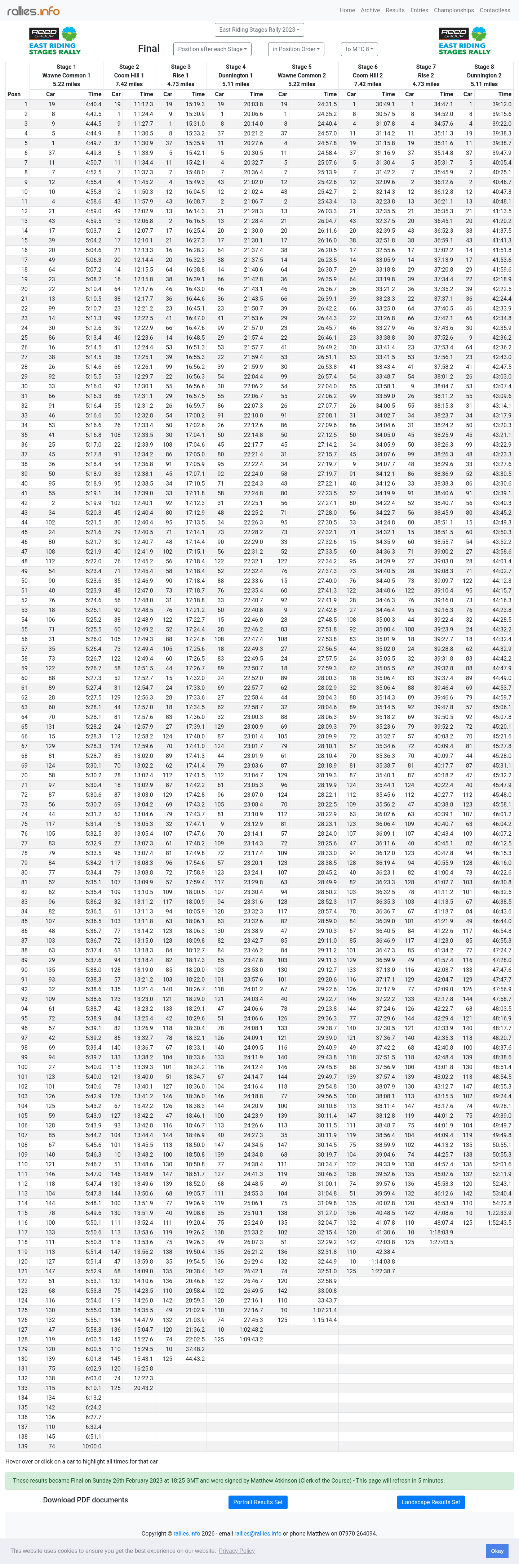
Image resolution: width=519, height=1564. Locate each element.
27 (469, 551)
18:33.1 (195, 1047)
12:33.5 (143, 435)
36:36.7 (385, 911)
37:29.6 (385, 1018)
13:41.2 (143, 1096)
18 (52, 610)
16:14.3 (195, 211)
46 (169, 289)
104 (167, 1057)
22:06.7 (253, 396)
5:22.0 (93, 561)
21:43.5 (253, 298)
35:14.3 (385, 697)
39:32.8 (443, 668)
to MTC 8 (357, 49)
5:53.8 (93, 1290)
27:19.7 (327, 464)
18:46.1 (195, 1115)
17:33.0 (195, 687)
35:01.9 (385, 639)
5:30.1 (93, 765)
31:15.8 (385, 143)
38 (469, 230)
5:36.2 (93, 901)
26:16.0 (327, 240)
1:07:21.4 (325, 1310)
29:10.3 (327, 931)
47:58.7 (501, 999)
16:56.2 (195, 366)
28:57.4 (327, 911)
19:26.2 (195, 1232)
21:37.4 (253, 250)
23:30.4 (253, 892)
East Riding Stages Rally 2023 (257, 29)
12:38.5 (143, 483)
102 (116, 503)
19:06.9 (195, 1203)
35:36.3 (385, 755)
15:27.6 (143, 1339)
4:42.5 (93, 114)
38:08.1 (385, 1096)
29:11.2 (327, 950)
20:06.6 (253, 114)
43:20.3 (501, 425)
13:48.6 (143, 1164)
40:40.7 (443, 824)
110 (468, 1203)
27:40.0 (327, 580)
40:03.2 (443, 736)
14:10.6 (143, 1281)
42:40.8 (443, 1047)
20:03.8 (253, 104)
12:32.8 (143, 415)
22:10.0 (253, 415)
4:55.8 (93, 191)
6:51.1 (93, 1436)
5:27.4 (93, 687)
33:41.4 (385, 347)
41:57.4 (443, 960)
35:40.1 (385, 775)
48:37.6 (501, 1047)
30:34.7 (327, 1164)
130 (219, 931)
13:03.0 (143, 794)
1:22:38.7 (383, 1271)
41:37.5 (501, 230)
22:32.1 (253, 561)
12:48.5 (143, 610)
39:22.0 (501, 123)
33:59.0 (385, 396)
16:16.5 (195, 221)
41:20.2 (501, 221)
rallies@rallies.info (258, 1533)
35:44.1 (385, 785)
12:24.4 (143, 347)
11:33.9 (143, 152)
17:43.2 (195, 804)
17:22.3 (143, 1378)
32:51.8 (385, 240)
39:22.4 (443, 619)
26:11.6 (327, 230)
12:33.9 (143, 444)
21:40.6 (253, 269)
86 (52, 337)
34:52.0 (443, 114)
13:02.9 (143, 785)
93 (52, 979)
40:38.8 (443, 804)
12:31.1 (143, 396)
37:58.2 (443, 366)
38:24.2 (443, 425)
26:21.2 (253, 1251)
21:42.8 (253, 279)
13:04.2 (143, 804)
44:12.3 (501, 580)
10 (52, 191)
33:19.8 (385, 279)
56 (284, 503)
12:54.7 (143, 687)
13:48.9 (143, 1174)
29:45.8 (327, 1067)
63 (353, 814)
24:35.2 (327, 114)
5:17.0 (93, 444)
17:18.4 (195, 561)
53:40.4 (501, 1193)
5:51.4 (93, 1251)
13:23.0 (143, 999)
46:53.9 (443, 1203)
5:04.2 (93, 240)
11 (353, 133)
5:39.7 (93, 1057)
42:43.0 (501, 357)
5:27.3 (93, 678)
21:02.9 (195, 1310)
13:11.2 (143, 901)
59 (52, 1115)
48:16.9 (501, 1018)
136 (468, 1164)
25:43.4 (327, 201)
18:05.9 (195, 911)
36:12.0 (385, 853)
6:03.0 (93, 1378)
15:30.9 (195, 114)
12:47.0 (143, 590)
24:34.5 (253, 1144)
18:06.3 (195, 931)
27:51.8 (327, 629)
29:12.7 (327, 969)
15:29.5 (143, 1349)
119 (409, 1115)
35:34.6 (385, 746)
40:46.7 (501, 182)
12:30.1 (143, 386)
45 (411, 435)
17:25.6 (195, 648)
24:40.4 (327, 123)
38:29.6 (443, 464)
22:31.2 (253, 551)
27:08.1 (327, 415)
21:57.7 (253, 347)
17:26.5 (195, 658)
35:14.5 (385, 707)
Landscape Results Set (431, 1502)
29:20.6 (327, 979)
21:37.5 (253, 259)
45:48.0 (501, 794)
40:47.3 (501, 191)
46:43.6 (501, 911)
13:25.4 (143, 1018)
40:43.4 (443, 833)
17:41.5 (195, 775)
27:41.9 (327, 600)
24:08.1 (253, 1028)
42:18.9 (501, 279)
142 (468, 1193)
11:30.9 (143, 143)
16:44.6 (195, 298)
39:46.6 (443, 697)
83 (284, 629)
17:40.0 (195, 736)
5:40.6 (93, 1086)
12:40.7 (143, 542)
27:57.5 (327, 658)
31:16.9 (385, 152)
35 (117, 580)
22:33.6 (253, 580)
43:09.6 (501, 396)
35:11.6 (443, 143)
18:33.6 (195, 1057)
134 (116, 1320)
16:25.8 (143, 1368)
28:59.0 (327, 921)
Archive (370, 10)
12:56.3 (143, 697)
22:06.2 (253, 386)
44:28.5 (501, 619)
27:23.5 (327, 493)
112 (50, 561)
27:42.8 (327, 610)
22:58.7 (253, 707)
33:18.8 (385, 269)
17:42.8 (195, 794)
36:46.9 (385, 940)
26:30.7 (327, 269)
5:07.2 (93, 269)
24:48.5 (253, 1183)
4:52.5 (93, 172)
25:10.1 (253, 1213)
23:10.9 (253, 814)
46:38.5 (501, 901)
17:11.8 (195, 493)
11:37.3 (143, 172)
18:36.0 (195, 1086)
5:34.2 (93, 862)
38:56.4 (385, 1135)
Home (347, 10)
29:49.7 (327, 1076)
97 (52, 785)
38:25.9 (443, 435)
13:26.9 (143, 1028)
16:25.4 (195, 230)
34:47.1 (443, 104)
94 (353, 853)
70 (52, 717)
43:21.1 (501, 435)
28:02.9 (327, 687)
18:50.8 (195, 1154)
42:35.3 (443, 1038)
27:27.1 (327, 503)
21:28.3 (253, 211)
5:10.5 (93, 298)
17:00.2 (195, 415)
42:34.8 (501, 318)
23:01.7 (253, 746)
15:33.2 (195, 133)
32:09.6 (385, 182)
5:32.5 (93, 833)
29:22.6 (327, 989)
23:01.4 (253, 736)
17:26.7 (195, 668)
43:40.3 (501, 503)
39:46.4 (443, 687)
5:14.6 (93, 366)
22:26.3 (253, 522)
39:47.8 (443, 707)
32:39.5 (385, 230)
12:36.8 (143, 464)
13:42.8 (143, 1125)
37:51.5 (385, 1057)
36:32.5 (385, 892)
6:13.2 (93, 1397)
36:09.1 (385, 833)
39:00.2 (443, 551)
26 (52, 366)
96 (284, 785)
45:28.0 (501, 755)
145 (116, 1358)
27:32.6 (327, 542)
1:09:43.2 (251, 1339)
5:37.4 (93, 950)
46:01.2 (501, 814)
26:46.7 (253, 1281)
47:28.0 (501, 960)
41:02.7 (443, 882)
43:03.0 (501, 376)
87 (220, 736)
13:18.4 (143, 960)
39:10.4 (443, 590)
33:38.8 (385, 337)
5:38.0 (93, 969)
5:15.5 (93, 376)
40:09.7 (443, 755)
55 (169, 386)
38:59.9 (385, 1144)
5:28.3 (93, 736)
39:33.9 (385, 1164)
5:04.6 (93, 250)
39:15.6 (501, 114)
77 (52, 872)
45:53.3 (443, 1183)
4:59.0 (93, 211)
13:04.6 (143, 814)
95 (220, 464)
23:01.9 (253, 755)
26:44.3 (327, 318)
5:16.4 (93, 405)
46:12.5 (501, 843)
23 (52, 279)
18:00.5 (195, 892)
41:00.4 (443, 872)
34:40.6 (385, 590)
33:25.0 (385, 308)
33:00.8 (327, 1290)
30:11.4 (327, 1115)
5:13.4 (93, 337)
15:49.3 (195, 182)
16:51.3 (195, 347)
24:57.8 (327, 143)
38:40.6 (443, 493)
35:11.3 (443, 133)
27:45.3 (253, 1320)
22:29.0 (253, 542)
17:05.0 (195, 454)
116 (468, 960)
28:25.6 (327, 843)
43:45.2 (501, 512)
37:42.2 (385, 1047)
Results (395, 10)
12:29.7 (143, 376)
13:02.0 (143, 755)
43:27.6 (501, 464)
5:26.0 (93, 639)
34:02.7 (385, 415)
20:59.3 (195, 1300)
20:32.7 (253, 162)
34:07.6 (385, 454)
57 (469, 707)
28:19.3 (327, 775)
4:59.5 (93, 221)
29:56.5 (327, 1096)
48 (469, 454)
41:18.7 (443, 911)
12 (52, 182)
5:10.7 (93, 308)
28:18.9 (327, 765)
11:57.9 (143, 201)
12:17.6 (143, 289)
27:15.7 (327, 454)
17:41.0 (195, 746)
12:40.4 (143, 512)
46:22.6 (501, 872)
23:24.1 (253, 872)
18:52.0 (195, 1183)
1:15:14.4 (325, 1320)
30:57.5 (385, 114)
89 (220, 668)
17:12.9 (195, 512)
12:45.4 (143, 571)
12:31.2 (143, 405)
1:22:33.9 (499, 1213)
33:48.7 (385, 376)
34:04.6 (385, 425)
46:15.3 (501, 853)
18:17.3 (195, 960)
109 (351, 804)
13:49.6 (143, 1183)
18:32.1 (195, 1038)
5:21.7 (93, 542)
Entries (419, 10)
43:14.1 (501, 405)
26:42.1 (253, 1271)
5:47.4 (93, 1183)
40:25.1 (501, 172)
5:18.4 (93, 464)
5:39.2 (93, 1038)
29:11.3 (327, 960)
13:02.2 (143, 765)
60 (469, 532)
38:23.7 (443, 415)
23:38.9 (253, 931)
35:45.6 (385, 794)
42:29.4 (443, 1018)
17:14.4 (195, 542)
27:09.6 (327, 425)
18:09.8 (195, 940)
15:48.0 (195, 172)
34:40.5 (385, 571)
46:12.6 (443, 1193)
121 (167, 999)
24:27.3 (253, 1135)
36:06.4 (385, 824)
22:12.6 (253, 425)
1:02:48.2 (251, 1329)
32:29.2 (327, 1242)
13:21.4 (143, 989)
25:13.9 (327, 172)
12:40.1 (143, 503)
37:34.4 (443, 279)
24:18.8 (253, 1096)
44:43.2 (195, 1358)
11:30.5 (143, 133)
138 (468, 1154)
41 (169, 318)
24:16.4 (253, 1086)
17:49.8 (195, 853)
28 (469, 561)
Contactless (495, 10)
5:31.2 (93, 814)
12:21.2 (143, 308)
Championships (454, 10)
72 (469, 726)
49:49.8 (501, 1135)
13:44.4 (143, 1135)
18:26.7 (195, 989)
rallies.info (187, 1533)
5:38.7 (93, 1008)
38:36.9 (443, 473)
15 (469, 522)
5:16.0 (93, 386)
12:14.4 (143, 259)
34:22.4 (385, 503)
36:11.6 (385, 843)
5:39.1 (93, 1028)
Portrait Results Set (258, 1502)
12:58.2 (143, 736)
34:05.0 (385, 435)
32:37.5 (385, 221)
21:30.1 (253, 240)
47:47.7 (501, 979)
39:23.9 (443, 629)
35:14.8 (443, 152)
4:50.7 (93, 162)
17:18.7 (195, 590)
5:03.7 (93, 230)
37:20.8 (443, 269)
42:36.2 (501, 337)
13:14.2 (143, 931)
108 (116, 435)
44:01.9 (443, 1125)
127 (167, 1086)
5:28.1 (93, 707)
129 (116, 697)
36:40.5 (385, 931)
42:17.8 (443, 999)
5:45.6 (93, 1144)
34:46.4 (385, 610)
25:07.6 (327, 162)
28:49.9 (327, 882)
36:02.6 (385, 814)
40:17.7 (443, 765)
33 (52, 386)
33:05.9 (385, 259)
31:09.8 (327, 1203)
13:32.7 (143, 1038)
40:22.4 (443, 785)
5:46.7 (93, 1164)
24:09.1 (253, 1038)
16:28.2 (195, 250)
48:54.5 (501, 1076)
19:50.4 (195, 1251)
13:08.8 (143, 872)
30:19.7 (327, 1154)
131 (50, 726)
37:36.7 (385, 1038)
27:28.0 (327, 512)
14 (469, 250)
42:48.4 (443, 1057)
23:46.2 (253, 950)
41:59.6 (501, 269)
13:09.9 (143, 882)
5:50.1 (93, 1222)
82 (469, 843)
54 (220, 376)
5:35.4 (93, 892)
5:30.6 (93, 794)
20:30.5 (253, 152)
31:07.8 (385, 123)
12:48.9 (143, 619)
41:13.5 (501, 211)
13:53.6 (143, 1232)
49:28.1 (501, 1106)
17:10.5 (195, 483)
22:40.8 (253, 610)
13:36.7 (143, 1047)
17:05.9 (195, 464)
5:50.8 (93, 1242)
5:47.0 (93, 1174)
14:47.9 (143, 1320)
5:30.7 (93, 804)
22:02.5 (195, 1339)
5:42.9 (93, 1096)
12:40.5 (143, 532)
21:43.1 (253, 289)
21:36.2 (195, 1329)
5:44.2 (93, 1135)
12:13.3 (143, 250)
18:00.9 (195, 901)
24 (52, 532)
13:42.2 (143, 1106)
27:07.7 (327, 405)
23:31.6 (253, 901)
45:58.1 (501, 804)
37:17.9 (385, 989)
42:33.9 (501, 308)
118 (219, 989)
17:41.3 (195, 755)
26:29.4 (253, 1261)
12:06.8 (143, 221)
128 (351, 862)
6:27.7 (93, 1417)
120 (468, 1183)
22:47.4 (253, 639)
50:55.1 (501, 1144)
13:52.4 (143, 1222)
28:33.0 (327, 853)
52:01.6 (501, 1164)
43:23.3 (501, 454)
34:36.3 (385, 551)
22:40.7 (253, 600)
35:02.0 (385, 648)
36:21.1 (443, 201)
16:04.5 (195, 191)
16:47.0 (195, 318)
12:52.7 (143, 678)
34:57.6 (443, 123)
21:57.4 (253, 337)
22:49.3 (253, 648)
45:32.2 (501, 775)
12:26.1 (143, 366)
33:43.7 (327, 1300)
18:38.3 (195, 1106)
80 (220, 454)
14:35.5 (143, 1310)
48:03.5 (501, 1008)
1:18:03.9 (441, 1232)
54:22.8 (501, 1203)
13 (353, 201)
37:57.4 (385, 1076)
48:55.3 (501, 1086)
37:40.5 (443, 308)
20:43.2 (143, 1388)
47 (469, 775)
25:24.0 (253, 1222)
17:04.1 (195, 435)
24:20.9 (253, 1106)
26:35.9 (327, 279)
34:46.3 (385, 600)
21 (52, 211)
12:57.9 (143, 726)
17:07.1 (195, 473)
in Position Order (294, 49)
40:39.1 (443, 814)
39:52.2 (443, 726)
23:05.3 (253, 785)
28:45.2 (327, 872)
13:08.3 (143, 862)
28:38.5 (327, 862)
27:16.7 (253, 1310)
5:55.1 (93, 1320)
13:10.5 (143, 892)
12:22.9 (143, 328)
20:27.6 (253, 143)
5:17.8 (93, 454)
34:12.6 (385, 483)
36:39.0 (385, 921)
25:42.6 (327, 182)
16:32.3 (195, 259)
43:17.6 (443, 1106)
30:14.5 (327, 1144)
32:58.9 (327, 1281)
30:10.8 (327, 1106)
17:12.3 (195, 503)
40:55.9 (443, 862)
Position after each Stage (210, 49)
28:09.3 (327, 726)
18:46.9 (195, 1135)
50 (117, 415)
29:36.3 (327, 1018)
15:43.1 (143, 1358)
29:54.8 (327, 1086)
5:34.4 (93, 872)
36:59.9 (385, 960)
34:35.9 (385, 542)
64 (220, 250)
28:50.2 (327, 892)
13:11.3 (143, 911)
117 (50, 824)
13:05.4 (143, 833)
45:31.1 (501, 765)
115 (50, 1388)
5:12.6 (93, 328)
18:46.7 (195, 1125)
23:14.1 (253, 833)
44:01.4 (501, 561)
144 (468, 999)
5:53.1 (93, 1281)
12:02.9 (143, 211)
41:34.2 (443, 950)
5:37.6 (93, 960)
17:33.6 (195, 697)
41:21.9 (443, 921)
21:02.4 (253, 191)
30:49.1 (385, 104)
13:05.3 (143, 824)
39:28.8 (443, 648)
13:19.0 (143, 969)
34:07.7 (385, 464)
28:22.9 (327, 814)
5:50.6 (93, 1232)
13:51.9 (143, 1203)
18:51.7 (195, 1174)
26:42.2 (327, 308)
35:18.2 (385, 717)
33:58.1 (385, 386)
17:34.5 (195, 707)
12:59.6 (143, 746)
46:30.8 (501, 882)
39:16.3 (443, 610)
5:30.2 (93, 775)
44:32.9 (501, 648)
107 (468, 814)
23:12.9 (253, 824)
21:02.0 (253, 182)
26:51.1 (327, 357)
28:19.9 (327, 785)
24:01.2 (253, 989)
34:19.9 (385, 493)
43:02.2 (443, 1076)
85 (284, 940)
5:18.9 (93, 473)
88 (220, 580)
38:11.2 (443, 396)
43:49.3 (501, 522)
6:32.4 (93, 1427)
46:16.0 (501, 862)
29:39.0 (327, 1038)
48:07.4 (443, 1222)
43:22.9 (501, 444)
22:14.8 (253, 435)
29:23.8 (327, 1008)
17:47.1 (195, 824)
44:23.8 (501, 610)
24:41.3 (253, 1174)
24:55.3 (253, 1193)
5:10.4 (93, 289)
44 (411, 619)
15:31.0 (195, 123)
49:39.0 (501, 1115)
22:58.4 (253, 697)
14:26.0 (143, 1300)
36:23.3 (385, 882)
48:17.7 (501, 1028)
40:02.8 (385, 1203)
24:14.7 (253, 1076)
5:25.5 (93, 629)
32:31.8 (327, 1251)
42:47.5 (501, 366)
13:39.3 (143, 1067)
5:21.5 (93, 522)
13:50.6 (143, 1193)
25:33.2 (253, 1232)
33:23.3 (385, 298)
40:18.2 (443, 775)
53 (169, 347)
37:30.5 (385, 1028)
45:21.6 (501, 736)
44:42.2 (501, 658)
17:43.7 (195, 814)
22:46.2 (253, 629)
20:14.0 (253, 123)
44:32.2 (501, 629)
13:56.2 (143, 1251)
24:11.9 (253, 1057)
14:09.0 (143, 1271)
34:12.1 (385, 473)
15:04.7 (143, 1329)
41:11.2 (443, 892)
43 (220, 182)
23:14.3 (253, 843)
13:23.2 (143, 1008)
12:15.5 (143, 269)
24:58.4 (327, 152)
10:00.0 (91, 1446)
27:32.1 (327, 532)
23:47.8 (253, 960)
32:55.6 (385, 250)
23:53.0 (253, 969)
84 (52, 862)
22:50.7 (253, 668)
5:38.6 (93, 989)
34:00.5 (385, 405)
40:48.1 (501, 201)
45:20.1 (501, 726)
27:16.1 (253, 1300)
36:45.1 (443, 221)
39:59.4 (385, 1193)
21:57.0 (253, 328)
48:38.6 (501, 1057)
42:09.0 (443, 989)
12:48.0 (143, 600)
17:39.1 (195, 726)
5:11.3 (93, 318)
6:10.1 (93, 1388)
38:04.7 (443, 386)
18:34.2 (195, 1067)
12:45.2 (143, 561)
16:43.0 (195, 289)
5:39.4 (93, 1047)
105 (116, 639)
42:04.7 (443, 979)
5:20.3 (93, 512)
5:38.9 (93, 1018)
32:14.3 (385, 191)
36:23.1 (385, 872)
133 (351, 969)
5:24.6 (93, 600)
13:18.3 (143, 950)
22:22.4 (253, 464)
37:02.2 (443, 250)
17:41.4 (195, 765)
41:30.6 (385, 1232)
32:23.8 (385, 201)
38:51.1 (443, 522)
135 (50, 969)
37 (220, 133)
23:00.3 (253, 717)
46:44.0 (501, 921)
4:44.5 (93, 123)
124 (167, 736)
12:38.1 (143, 473)
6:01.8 (93, 1358)
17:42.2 (195, 785)
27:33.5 (327, 551)
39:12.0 (501, 104)
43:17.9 (501, 415)
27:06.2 (327, 396)
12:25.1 (143, 357)
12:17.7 (143, 298)
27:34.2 (327, 561)
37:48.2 (195, 1349)
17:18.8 (195, 600)
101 (468, 892)
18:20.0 (195, 969)
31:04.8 (327, 1193)
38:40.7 (443, 503)
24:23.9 (253, 1115)
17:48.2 (195, 843)
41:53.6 (501, 259)
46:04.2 (501, 824)
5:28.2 (93, 726)
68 (469, 1008)
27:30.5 (327, 522)
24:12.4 (253, 1067)
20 (411, 221)
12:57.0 (143, 707)
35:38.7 (385, 765)
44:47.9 (501, 668)
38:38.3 (443, 483)
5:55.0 (93, 1310)
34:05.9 (385, 444)
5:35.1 (93, 882)
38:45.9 (443, 512)
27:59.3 (327, 668)
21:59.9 (253, 366)
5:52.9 (93, 1271)
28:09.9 (327, 736)
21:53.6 (253, 318)
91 (52, 405)
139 (468, 1057)
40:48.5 (385, 1213)
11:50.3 (143, 191)
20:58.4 (195, 1290)
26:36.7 (327, 289)
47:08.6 (443, 1213)
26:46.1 (327, 337)
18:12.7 (195, 950)
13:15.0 (143, 940)
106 (50, 619)
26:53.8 (327, 366)
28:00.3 (327, 678)
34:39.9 (385, 561)
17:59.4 (195, 882)
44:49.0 (501, 678)
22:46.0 (253, 619)
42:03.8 (385, 1242)
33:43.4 (385, 366)
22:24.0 (253, 473)
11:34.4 (143, 162)
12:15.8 (143, 279)
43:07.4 (501, 386)
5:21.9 (93, 551)
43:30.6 (501, 483)
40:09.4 (443, 746)
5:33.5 (93, 853)
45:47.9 (501, 785)
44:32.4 (501, 639)
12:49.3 (143, 639)
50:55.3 (501, 1154)
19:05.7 (195, 1193)
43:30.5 (501, 473)
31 (469, 405)
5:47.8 (93, 1193)
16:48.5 (195, 337)
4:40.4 (93, 104)
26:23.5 (327, 259)
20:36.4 (253, 172)
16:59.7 (195, 405)
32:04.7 (327, 1222)
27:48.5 (327, 619)
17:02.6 (195, 425)
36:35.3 (443, 211)
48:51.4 (501, 1067)
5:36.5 (93, 911)
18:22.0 (195, 979)
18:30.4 (195, 1028)
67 (469, 901)
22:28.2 (253, 532)
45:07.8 (501, 717)
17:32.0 (195, 678)
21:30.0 (253, 230)
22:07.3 (253, 405)
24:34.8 (253, 1154)
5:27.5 (93, 697)
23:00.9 (253, 726)
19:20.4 (195, 1222)
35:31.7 (443, 162)
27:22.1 (327, 483)
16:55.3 (195, 357)
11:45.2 (143, 182)
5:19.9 (93, 503)
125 (50, 1106)
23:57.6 (253, 979)
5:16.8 (93, 435)
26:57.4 (327, 376)
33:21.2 (385, 289)
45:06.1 (501, 707)
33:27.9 (385, 328)
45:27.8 (501, 746)
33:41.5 (385, 357)
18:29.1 (195, 1008)
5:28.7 (93, 755)
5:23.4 (93, 571)
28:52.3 (327, 901)
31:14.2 (385, 133)
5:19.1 (93, 493)
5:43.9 (93, 1115)
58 (284, 473)
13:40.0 (143, 1076)
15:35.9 (195, 143)
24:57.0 (327, 133)
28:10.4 (327, 755)
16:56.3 (195, 376)
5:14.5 (93, 347)
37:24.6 (385, 1008)
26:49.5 (253, 1290)
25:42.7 (327, 191)
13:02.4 (143, 775)
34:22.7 (385, 512)
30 (52, 328)
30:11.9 (327, 1135)
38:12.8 (385, 1115)
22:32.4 (253, 571)
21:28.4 (253, 221)
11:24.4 (143, 114)
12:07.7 (143, 230)
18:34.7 (195, 1076)
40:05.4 (501, 162)
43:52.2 (501, 542)
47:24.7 (501, 950)
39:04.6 (385, 1154)
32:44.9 (327, 1261)
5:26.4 (93, 648)
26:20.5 (327, 250)
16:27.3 (195, 240)
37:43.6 (443, 328)
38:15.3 (443, 405)
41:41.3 (501, 240)
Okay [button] (497, 1551)
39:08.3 (443, 571)
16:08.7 (195, 201)
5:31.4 (93, 824)
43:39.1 (501, 493)
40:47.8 (443, 853)
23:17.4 (253, 853)
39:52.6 (385, 1174)
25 (52, 444)
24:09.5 (253, 1047)
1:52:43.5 (499, 1222)
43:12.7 (443, 1086)
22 (469, 279)
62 (469, 648)
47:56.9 (501, 989)
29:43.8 (327, 1057)
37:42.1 (443, 318)
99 (52, 308)
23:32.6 (253, 921)
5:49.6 (93, 1213)
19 (52, 104)
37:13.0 (385, 969)
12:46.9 (143, 580)
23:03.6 (253, 765)
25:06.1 (253, 1203)
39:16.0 (443, 600)
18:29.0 (195, 999)
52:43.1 (501, 1183)
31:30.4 (385, 162)
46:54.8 (501, 931)
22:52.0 (253, 678)
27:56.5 (327, 648)
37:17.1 (385, 979)
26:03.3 (327, 211)
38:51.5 (443, 532)
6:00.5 (93, 1339)
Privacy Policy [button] (237, 1551)
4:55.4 (93, 182)
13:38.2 (143, 1057)
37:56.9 (385, 1067)
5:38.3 (93, 979)
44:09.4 (443, 1135)
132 (468, 1174)
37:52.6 (443, 337)
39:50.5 (443, 717)
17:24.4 (195, 629)
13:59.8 (143, 1261)
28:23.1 (327, 824)
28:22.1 (327, 794)
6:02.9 (93, 1368)
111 (351, 1125)
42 (117, 1008)
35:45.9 (443, 172)
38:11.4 (385, 1106)
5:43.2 (93, 1106)
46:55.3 (501, 940)
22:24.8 (253, 493)
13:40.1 (143, 1086)
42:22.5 (501, 289)
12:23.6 (143, 337)
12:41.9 (143, 551)
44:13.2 (443, 1144)
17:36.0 (195, 717)
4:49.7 (93, 143)
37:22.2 (385, 999)
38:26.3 (443, 444)
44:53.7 (501, 687)
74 (469, 1106)
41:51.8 (501, 250)
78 (469, 872)
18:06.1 (195, 921)
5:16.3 (93, 396)
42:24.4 (501, 298)
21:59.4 (253, 357)
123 (468, 804)
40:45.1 (443, 843)
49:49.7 (501, 1125)
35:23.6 (385, 726)
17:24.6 (195, 639)
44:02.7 (501, 571)
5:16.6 (93, 415)
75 (469, 1115)
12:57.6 (143, 717)
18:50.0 (195, 1144)
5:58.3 (93, 1329)
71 (220, 483)
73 (220, 532)
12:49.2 (143, 629)
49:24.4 (501, 1096)
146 (351, 999)
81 (117, 717)
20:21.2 (253, 133)
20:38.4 (195, 1271)
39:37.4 (443, 678)
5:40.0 (93, 1067)
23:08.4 (253, 804)
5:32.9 (93, 843)
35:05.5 (385, 658)
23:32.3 (253, 911)
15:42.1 (195, 152)
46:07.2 (501, 833)
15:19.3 (195, 104)
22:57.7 (253, 687)
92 (52, 376)
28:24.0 (327, 833)
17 (52, 230)
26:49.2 (327, 347)
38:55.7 (443, 542)
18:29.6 (195, 1018)
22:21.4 (253, 454)
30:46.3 (327, 1174)
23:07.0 (253, 794)
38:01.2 (443, 376)
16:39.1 (195, 279)
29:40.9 (327, 1047)
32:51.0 (327, 1271)
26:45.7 (327, 328)
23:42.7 (253, 940)
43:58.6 (501, 551)
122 (219, 561)
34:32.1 (385, 532)
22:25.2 (253, 512)
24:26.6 (253, 1125)
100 (468, 1047)
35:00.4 (385, 629)
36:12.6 (443, 182)
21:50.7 (253, 308)
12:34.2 (143, 454)
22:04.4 (253, 376)
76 (117, 561)
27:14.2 (327, 444)
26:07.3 (253, 1242)
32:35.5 (385, 211)
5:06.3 (93, 259)
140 (167, 989)
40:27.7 (443, 794)
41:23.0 (443, 940)
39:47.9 (501, 152)
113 (468, 1076)
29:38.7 (327, 1028)
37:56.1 (443, 357)
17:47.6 (195, 833)
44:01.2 (443, 1115)
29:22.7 (327, 999)
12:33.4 (143, 425)
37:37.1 (443, 298)
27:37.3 (327, 571)
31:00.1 (327, 1183)
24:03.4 (253, 999)
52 (469, 473)
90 (220, 542)
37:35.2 (443, 289)
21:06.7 (253, 201)
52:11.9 (501, 1174)
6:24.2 (93, 1407)
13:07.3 (143, 843)
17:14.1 (195, 532)
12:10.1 (143, 240)
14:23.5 (143, 1290)
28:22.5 (327, 804)
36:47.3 (385, 950)
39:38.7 (501, 143)
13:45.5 (143, 1144)
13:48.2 (143, 1154)
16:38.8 (195, 269)
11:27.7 (143, 123)
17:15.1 (195, 551)
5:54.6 (93, 1300)
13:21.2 (143, 979)
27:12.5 (327, 435)
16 (169, 250)
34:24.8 (385, 522)
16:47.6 (195, 328)
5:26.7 (93, 658)
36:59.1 (443, 240)
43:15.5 (443, 1096)
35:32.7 (385, 736)
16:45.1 (195, 308)
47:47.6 (501, 969)
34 (411, 415)
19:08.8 (195, 1213)
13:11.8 (143, 921)
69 (220, 687)
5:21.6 (93, 532)
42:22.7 (443, 1008)
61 (284, 755)
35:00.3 (385, 619)
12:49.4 (143, 648)
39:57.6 (385, 1183)
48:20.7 (501, 1038)
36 (284, 279)
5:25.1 (93, 610)
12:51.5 (143, 668)
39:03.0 (443, 561)
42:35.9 (501, 328)
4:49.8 (93, 152)
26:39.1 (327, 298)
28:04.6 (327, 707)
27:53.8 (327, 639)
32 (469, 619)
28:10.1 (327, 746)
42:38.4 (385, 1251)
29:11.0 (327, 940)
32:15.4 (327, 1232)
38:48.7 (385, 1125)
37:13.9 (443, 259)
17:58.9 (195, 872)
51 (220, 1018)
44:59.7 (501, 697)
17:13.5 (195, 522)
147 (468, 1086)
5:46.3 (93, 1154)
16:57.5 (195, 396)
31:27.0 (327, 1213)
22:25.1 (253, 503)
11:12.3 (143, 104)
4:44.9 (93, 133)
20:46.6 (195, 1281)
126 (351, 989)
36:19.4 (385, 862)
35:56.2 (385, 804)
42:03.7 (443, 969)
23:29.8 (253, 882)
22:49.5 (253, 658)
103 (468, 882)
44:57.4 (443, 1164)
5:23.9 (93, 590)
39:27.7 (443, 639)
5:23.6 (93, 580)
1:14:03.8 (383, 1261)
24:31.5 (327, 104)
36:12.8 (443, 191)
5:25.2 (93, 619)
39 (52, 240)
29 (353, 269)
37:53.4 (443, 347)
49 (117, 211)
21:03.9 (195, 1320)
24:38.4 (253, 1164)
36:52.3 (443, 230)
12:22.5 (143, 318)
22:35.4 (253, 590)
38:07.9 (385, 1086)
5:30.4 (93, 785)
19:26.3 (195, 1242)
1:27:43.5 (441, 1242)
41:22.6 (443, 931)
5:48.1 (93, 1203)
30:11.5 (327, 1125)
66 (220, 279)
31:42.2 (385, 172)
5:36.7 (93, 931)
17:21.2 (195, 610)
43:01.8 (443, 1067)
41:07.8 (385, 1222)
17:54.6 (195, 862)
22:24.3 (253, 483)
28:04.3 (327, 697)
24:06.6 (253, 1008)
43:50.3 (501, 532)
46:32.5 (501, 892)
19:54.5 (195, 1261)
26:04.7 (327, 221)
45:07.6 (443, 1174)
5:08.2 (93, 279)
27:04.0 (327, 386)
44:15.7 (501, 590)
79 (469, 697)
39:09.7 (443, 580)
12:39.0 (143, 493)
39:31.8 (443, 658)
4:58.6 (93, 201)
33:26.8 (385, 318)
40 (117, 551)
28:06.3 (327, 717)
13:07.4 (143, 853)
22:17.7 (253, 444)
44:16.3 (501, 600)
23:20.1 (253, 862)
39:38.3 (501, 133)
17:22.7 (195, 619)
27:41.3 (327, 590)
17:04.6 (195, 444)
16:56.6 (195, 386)
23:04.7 (253, 775)
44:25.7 (443, 1154)
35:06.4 (385, 678)
